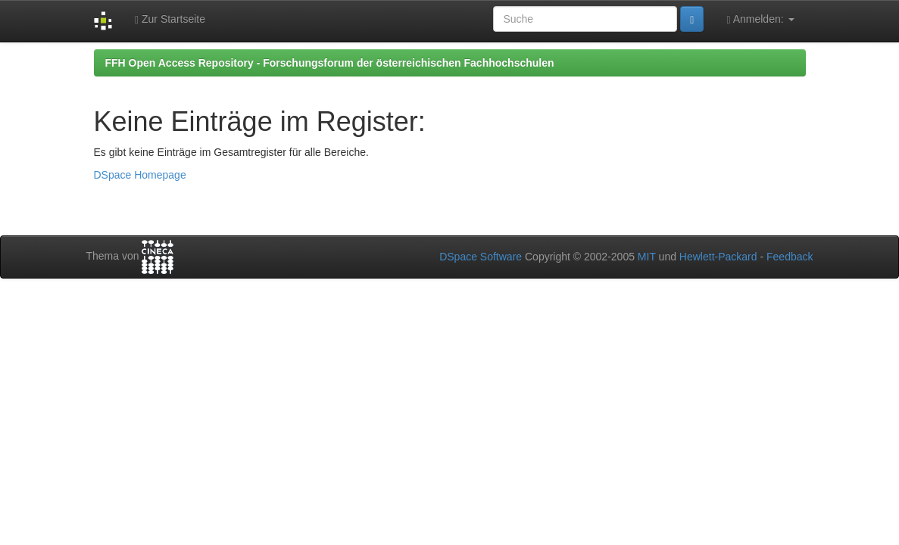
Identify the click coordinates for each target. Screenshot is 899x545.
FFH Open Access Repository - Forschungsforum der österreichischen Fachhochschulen (329, 63)
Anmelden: (760, 19)
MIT (647, 257)
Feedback (789, 257)
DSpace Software (480, 257)
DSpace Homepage (140, 175)
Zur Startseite (170, 19)
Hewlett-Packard (718, 257)
